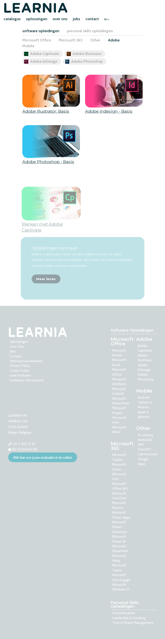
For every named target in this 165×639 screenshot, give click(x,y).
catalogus (12, 19)
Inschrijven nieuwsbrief (27, 380)
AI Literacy (145, 435)
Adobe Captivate (44, 53)
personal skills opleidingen (90, 31)
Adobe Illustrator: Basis (45, 111)
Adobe (114, 40)
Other (95, 40)
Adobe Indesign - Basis (108, 111)
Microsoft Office (36, 40)
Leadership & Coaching (128, 618)
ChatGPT (144, 449)
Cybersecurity (148, 454)
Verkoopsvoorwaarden (26, 361)
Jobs (13, 351)
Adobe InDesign (44, 61)
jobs (76, 19)
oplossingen (36, 19)
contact (92, 19)
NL (106, 19)
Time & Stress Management (132, 623)
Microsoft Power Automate (119, 527)
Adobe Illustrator (87, 53)
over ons (60, 19)
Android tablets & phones (145, 402)
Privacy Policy (20, 366)
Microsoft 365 (70, 40)
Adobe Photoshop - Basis (48, 162)
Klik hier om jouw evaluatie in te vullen (42, 457)
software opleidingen (40, 31)
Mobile (28, 46)
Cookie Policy (19, 371)
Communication (123, 613)
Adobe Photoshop (87, 61)
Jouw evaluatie (20, 375)
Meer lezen (45, 287)
